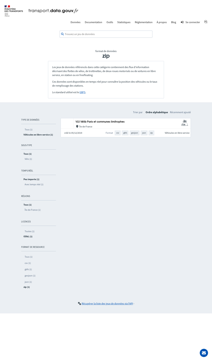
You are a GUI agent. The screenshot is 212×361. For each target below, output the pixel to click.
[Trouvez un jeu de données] (106, 34)
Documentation (93, 22)
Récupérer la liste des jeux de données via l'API (107, 303)
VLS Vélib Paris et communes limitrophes (100, 122)
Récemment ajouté (180, 112)
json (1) (28, 281)
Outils (109, 22)
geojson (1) (30, 275)
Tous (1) (28, 129)
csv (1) (28, 263)
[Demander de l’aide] (204, 353)
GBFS (82, 92)
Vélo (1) (28, 158)
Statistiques (124, 22)
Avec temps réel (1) (34, 184)
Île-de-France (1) (33, 209)
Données (75, 22)
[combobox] (106, 34)
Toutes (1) (29, 231)
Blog (173, 22)
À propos (162, 22)
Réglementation (144, 22)
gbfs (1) (28, 269)
